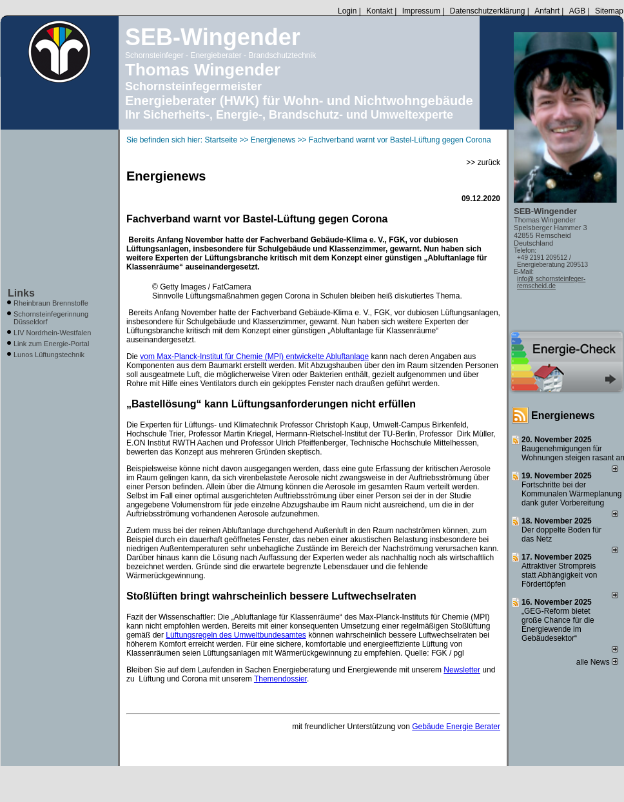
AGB (577, 10)
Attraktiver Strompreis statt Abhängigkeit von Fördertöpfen (559, 575)
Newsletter (462, 669)
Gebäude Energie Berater (456, 726)
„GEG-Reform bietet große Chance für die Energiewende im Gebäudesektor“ (558, 625)
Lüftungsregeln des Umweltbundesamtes (236, 635)
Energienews (563, 415)
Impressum (421, 10)
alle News (597, 662)
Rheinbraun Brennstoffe (51, 303)
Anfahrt (547, 10)
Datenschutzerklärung (487, 10)
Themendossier (280, 678)
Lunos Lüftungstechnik (49, 354)
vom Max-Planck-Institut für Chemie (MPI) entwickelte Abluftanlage (254, 356)
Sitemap (609, 10)
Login (347, 10)
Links (21, 293)
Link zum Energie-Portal (51, 343)
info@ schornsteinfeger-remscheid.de (551, 282)
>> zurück (483, 162)
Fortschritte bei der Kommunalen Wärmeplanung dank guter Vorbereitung (571, 493)
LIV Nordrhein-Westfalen (52, 333)
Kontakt (379, 10)
